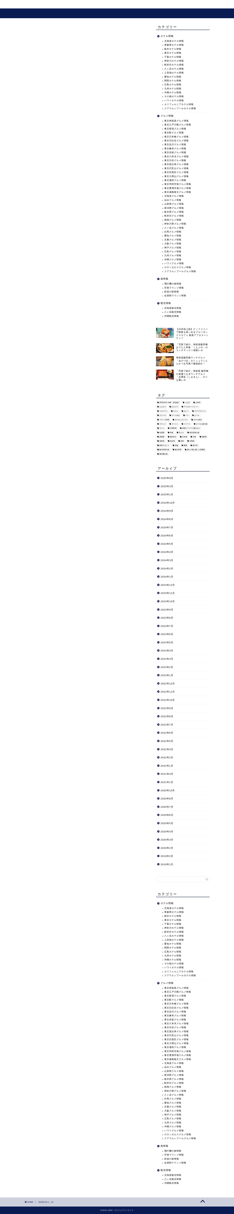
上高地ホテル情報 (174, 72)
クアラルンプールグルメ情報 (180, 271)
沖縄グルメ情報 (172, 259)
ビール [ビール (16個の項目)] (196, 415)
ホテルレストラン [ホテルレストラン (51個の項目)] (181, 420)
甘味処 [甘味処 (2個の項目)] (191, 441)
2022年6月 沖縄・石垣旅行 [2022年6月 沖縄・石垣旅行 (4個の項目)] (169, 402)
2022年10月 (168, 700)
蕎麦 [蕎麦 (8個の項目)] (185, 445)
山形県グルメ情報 (174, 204)
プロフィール (113, 4)
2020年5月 (167, 823)
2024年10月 (168, 502)
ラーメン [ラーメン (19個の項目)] (175, 424)
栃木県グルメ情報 (174, 212)
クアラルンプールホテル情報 (180, 108)
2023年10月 (168, 601)
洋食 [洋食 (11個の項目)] (194, 437)
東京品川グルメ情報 (175, 144)
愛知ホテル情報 (172, 77)
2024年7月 (167, 527)
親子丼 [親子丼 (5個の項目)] (195, 445)
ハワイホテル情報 (174, 100)
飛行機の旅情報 (172, 284)
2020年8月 (167, 798)
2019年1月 (167, 864)
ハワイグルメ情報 (174, 263)
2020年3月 (167, 839)
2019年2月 (167, 856)
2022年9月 (167, 708)
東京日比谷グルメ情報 (176, 140)
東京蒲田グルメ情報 (175, 180)
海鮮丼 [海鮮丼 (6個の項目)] (204, 437)
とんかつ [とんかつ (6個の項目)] (162, 407)
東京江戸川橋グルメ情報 (177, 124)
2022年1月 (167, 765)
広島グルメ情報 (172, 251)
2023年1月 (167, 675)
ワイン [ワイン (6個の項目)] (161, 428)
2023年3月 (167, 658)
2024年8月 (167, 519)
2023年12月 (168, 585)
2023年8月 (167, 617)
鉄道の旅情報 (171, 291)
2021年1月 (167, 782)
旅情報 (164, 278)
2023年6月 (167, 634)
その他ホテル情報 (174, 96)
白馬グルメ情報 (172, 232)
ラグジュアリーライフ (117, 13)
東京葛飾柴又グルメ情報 (177, 192)
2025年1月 (167, 494)
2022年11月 (168, 691)
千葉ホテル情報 (172, 57)
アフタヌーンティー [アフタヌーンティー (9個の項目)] (191, 407)
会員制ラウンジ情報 (175, 295)
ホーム (32, 4)
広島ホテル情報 (172, 84)
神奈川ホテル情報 (174, 61)
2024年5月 (167, 543)
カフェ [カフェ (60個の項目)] (175, 411)
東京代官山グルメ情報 (176, 168)
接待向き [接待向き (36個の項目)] (173, 437)
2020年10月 (168, 790)
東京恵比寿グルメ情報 (176, 164)
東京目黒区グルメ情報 (176, 172)
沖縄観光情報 (171, 316)
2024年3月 (167, 560)
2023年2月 (167, 667)
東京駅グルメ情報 (174, 132)
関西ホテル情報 (172, 80)
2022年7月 (167, 724)
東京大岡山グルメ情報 (176, 176)
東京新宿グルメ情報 (175, 129)
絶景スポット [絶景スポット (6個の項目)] (164, 445)
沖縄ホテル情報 (172, 92)
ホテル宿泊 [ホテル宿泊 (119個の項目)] (198, 420)
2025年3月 (167, 486)
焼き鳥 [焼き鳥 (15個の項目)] (172, 441)
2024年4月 (167, 552)
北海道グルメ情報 (174, 196)
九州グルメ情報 (172, 255)
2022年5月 (167, 741)
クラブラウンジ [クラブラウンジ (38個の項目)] (200, 411)
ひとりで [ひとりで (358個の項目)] (175, 407)
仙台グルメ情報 (172, 200)
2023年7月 (167, 626)
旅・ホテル (50, 4)
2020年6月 (167, 815)
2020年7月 (167, 806)
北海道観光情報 (172, 308)
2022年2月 (167, 757)
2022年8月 (167, 716)
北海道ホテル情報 (174, 41)
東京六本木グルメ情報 (176, 156)
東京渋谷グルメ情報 (175, 160)
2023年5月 (167, 642)
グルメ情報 (90, 4)
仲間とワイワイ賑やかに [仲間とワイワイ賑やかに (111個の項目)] (191, 428)
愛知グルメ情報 (172, 235)
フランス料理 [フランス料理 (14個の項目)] (164, 420)
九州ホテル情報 (172, 88)
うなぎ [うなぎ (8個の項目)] (187, 402)
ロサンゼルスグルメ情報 (177, 267)
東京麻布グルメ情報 (175, 148)
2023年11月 (168, 593)
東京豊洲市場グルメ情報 (177, 188)
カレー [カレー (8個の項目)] (186, 411)
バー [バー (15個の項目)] (187, 415)
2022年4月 (167, 749)
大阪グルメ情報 (172, 243)
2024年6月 (167, 535)
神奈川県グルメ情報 (175, 224)
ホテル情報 (167, 36)
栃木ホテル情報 (172, 49)
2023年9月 (167, 609)
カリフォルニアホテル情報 (179, 104)
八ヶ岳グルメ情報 (174, 228)
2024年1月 (167, 576)
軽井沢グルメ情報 (174, 216)
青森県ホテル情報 (174, 45)
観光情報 (70, 4)
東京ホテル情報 (172, 53)
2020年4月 (167, 831)
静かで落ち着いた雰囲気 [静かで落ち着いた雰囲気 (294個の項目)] (196, 450)
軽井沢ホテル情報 (174, 65)
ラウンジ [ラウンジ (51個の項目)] (162, 424)
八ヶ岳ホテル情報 (174, 69)
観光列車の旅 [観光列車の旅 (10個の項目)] (164, 450)
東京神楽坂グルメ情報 (176, 121)
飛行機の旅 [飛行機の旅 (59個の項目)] (163, 454)
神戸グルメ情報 (172, 247)
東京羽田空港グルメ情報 (177, 184)
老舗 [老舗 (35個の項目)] (176, 445)
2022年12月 (168, 683)
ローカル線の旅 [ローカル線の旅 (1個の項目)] (201, 424)
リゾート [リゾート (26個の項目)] (187, 424)
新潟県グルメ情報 (174, 208)
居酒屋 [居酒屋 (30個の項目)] (161, 437)
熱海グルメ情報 (172, 220)
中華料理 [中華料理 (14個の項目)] (173, 428)
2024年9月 (167, 510)
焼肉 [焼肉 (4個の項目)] (182, 441)
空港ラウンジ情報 (174, 288)
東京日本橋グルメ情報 (176, 136)
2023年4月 (167, 650)
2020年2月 (167, 848)
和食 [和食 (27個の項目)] (171, 432)
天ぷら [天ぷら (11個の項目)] (181, 432)
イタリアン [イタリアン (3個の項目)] (163, 411)
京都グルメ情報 (172, 239)
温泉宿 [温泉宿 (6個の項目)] (161, 441)
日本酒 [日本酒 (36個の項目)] (184, 437)
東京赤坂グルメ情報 (175, 152)
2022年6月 (167, 732)
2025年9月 (167, 478)
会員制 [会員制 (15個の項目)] (161, 432)
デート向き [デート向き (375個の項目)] (176, 415)
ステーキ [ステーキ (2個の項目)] (162, 415)
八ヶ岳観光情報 (172, 312)
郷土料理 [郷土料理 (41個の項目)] (178, 450)
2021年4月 (167, 773)
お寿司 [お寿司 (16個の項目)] (197, 402)
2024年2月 (167, 568)
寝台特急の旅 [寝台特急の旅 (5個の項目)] (194, 432)
